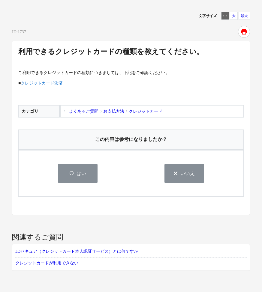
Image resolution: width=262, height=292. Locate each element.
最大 (244, 16)
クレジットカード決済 (42, 83)
